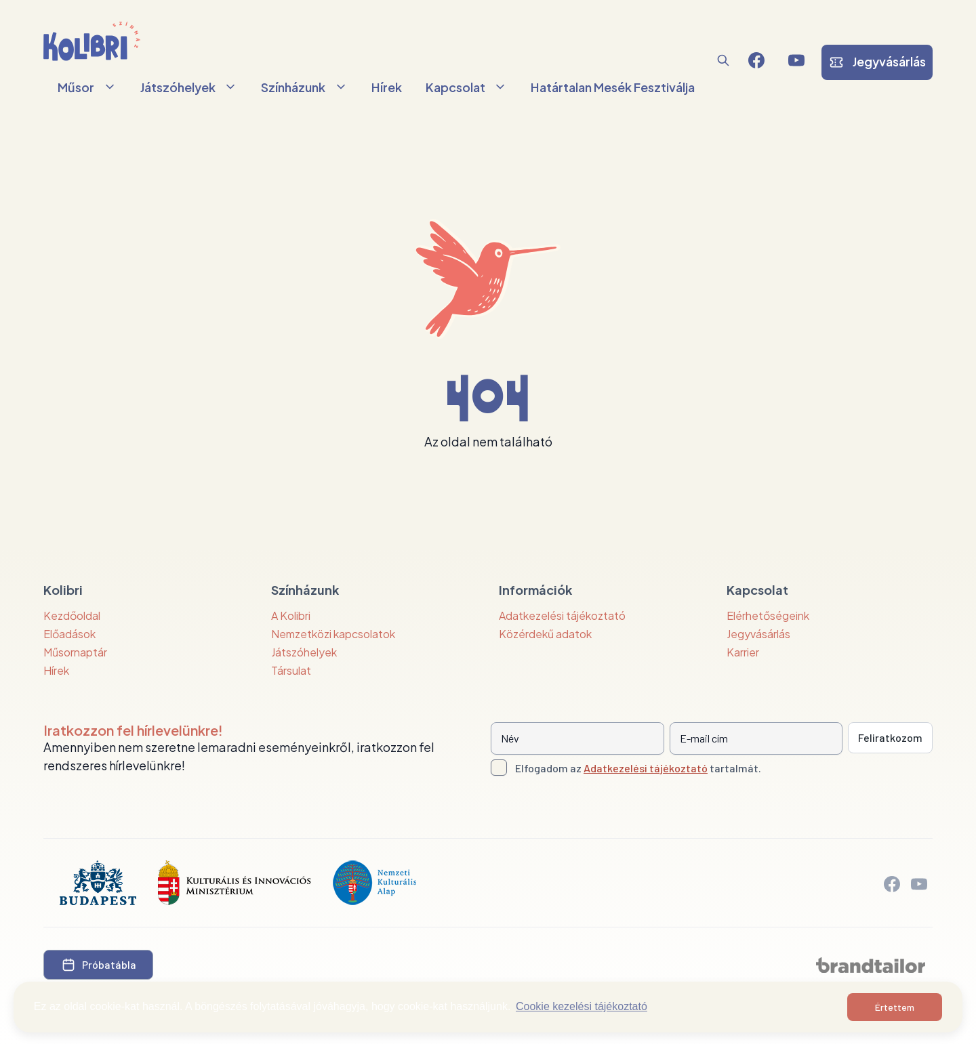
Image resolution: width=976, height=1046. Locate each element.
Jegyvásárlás (758, 634)
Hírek (386, 87)
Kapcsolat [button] (467, 87)
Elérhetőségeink (768, 615)
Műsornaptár (75, 652)
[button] (723, 60)
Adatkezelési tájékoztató (562, 615)
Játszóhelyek (304, 652)
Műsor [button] (87, 87)
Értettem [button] (894, 1007)
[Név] (577, 738)
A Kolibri (290, 615)
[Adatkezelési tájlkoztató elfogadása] (499, 767)
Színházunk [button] (304, 87)
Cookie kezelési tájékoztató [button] (581, 1006)
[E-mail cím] (756, 738)
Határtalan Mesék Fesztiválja (613, 87)
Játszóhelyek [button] (189, 87)
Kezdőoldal (71, 615)
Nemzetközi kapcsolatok (333, 634)
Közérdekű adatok (545, 634)
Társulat (291, 670)
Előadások (69, 634)
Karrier (743, 652)
